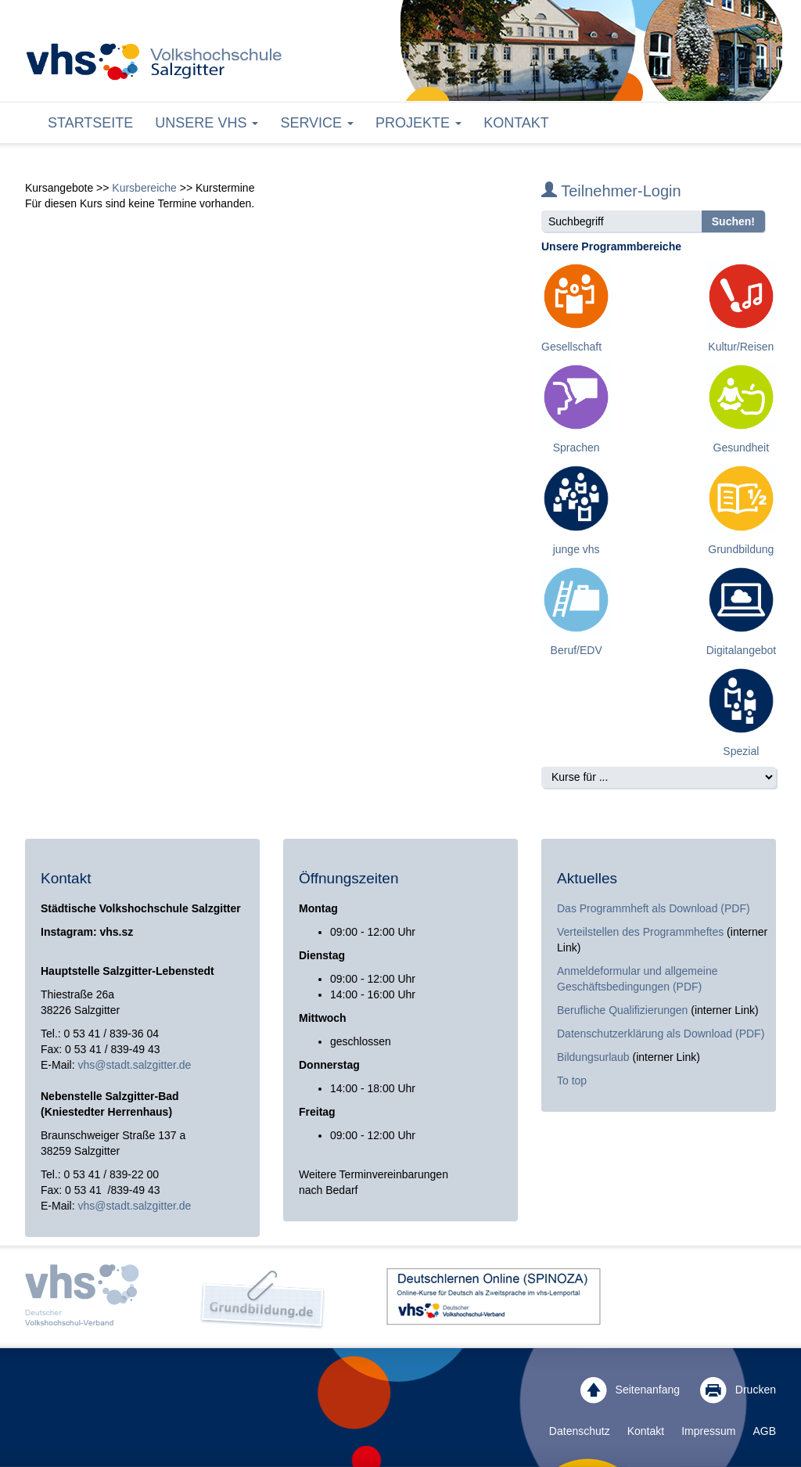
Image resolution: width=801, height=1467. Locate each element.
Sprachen (576, 447)
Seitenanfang (630, 1390)
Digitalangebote (744, 650)
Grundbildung (741, 549)
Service (317, 123)
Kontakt (516, 123)
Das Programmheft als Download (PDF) (653, 908)
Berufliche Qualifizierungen (624, 1010)
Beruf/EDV (576, 650)
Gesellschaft (571, 346)
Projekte (418, 123)
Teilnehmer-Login (611, 191)
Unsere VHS (206, 123)
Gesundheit (741, 447)
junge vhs (576, 549)
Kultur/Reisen (741, 346)
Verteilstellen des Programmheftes (640, 932)
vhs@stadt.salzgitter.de (134, 1065)
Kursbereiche (144, 188)
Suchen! (733, 221)
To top (572, 1080)
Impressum (708, 1431)
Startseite (90, 123)
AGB (764, 1431)
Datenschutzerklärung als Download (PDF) (660, 1033)
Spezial (741, 751)
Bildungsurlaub (593, 1057)
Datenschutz (579, 1431)
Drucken (738, 1390)
